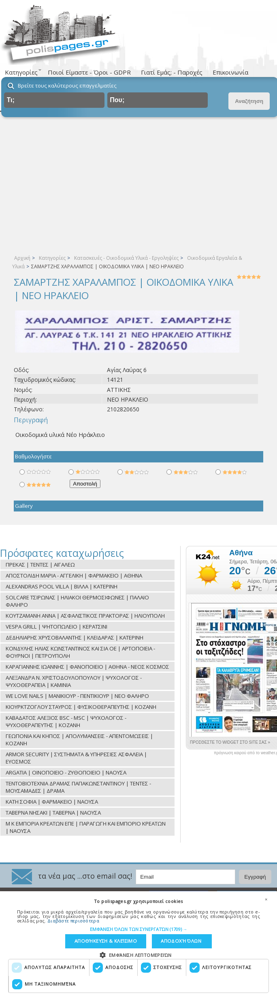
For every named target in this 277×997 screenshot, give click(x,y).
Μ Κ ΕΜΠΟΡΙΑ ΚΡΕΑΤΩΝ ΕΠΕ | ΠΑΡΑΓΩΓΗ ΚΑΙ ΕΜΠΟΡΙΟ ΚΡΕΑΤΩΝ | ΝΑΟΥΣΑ (86, 827)
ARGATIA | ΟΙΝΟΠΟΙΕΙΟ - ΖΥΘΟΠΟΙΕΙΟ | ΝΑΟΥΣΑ (66, 772)
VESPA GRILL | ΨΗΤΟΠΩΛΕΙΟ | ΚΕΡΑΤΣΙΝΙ (56, 626)
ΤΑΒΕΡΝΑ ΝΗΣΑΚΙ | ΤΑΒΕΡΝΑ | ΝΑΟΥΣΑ (53, 812)
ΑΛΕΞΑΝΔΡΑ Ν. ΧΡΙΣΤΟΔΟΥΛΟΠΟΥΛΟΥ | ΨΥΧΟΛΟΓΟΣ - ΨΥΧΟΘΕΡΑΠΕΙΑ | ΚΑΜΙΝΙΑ (74, 681)
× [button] (266, 898)
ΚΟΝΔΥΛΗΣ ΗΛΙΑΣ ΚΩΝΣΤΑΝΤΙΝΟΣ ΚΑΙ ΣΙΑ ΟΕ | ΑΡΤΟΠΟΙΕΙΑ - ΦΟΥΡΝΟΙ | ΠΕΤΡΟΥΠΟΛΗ (80, 652)
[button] (139, 929)
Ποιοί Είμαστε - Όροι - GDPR (89, 72)
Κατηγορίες (52, 258)
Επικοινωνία (230, 72)
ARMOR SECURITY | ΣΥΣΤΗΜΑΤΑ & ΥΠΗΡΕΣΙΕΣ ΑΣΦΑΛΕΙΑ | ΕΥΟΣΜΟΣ (76, 758)
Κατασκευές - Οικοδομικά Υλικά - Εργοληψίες (126, 258)
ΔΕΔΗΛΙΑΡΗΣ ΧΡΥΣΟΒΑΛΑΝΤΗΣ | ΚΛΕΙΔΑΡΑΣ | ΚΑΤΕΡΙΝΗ (74, 637)
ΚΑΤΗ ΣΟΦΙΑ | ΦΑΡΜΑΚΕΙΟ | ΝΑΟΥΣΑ (52, 801)
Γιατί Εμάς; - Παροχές (171, 72)
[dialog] (138, 944)
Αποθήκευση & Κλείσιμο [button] (105, 941)
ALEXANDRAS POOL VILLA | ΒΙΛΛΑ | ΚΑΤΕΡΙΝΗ (61, 586)
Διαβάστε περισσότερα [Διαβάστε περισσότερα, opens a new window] (73, 920)
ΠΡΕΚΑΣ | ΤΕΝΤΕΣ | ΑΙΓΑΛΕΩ (40, 564)
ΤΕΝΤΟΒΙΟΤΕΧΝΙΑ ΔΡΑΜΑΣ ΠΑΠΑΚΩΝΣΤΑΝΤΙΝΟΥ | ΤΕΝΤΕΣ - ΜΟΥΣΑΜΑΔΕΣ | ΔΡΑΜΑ (78, 787)
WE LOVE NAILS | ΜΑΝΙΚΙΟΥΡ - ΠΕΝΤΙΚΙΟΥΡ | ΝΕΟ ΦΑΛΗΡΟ (77, 696)
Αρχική (22, 258)
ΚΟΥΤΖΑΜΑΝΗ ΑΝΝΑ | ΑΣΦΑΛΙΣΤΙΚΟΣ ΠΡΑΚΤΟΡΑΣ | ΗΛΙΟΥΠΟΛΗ (85, 615)
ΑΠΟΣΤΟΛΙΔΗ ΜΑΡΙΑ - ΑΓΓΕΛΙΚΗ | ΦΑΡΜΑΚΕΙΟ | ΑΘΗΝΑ (74, 575)
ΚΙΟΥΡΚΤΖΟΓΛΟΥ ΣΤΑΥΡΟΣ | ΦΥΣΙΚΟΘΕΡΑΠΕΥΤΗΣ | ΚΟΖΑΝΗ (81, 706)
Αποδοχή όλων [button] (180, 941)
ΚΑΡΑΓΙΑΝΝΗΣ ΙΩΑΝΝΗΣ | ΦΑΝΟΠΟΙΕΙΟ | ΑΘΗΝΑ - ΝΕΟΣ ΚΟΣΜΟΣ (87, 666)
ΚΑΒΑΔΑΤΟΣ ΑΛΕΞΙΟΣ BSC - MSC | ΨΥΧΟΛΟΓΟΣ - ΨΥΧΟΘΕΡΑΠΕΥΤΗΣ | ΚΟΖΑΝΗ (66, 721)
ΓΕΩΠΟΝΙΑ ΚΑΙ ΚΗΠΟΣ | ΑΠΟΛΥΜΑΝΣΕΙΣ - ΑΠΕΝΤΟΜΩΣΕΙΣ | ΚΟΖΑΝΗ (79, 739)
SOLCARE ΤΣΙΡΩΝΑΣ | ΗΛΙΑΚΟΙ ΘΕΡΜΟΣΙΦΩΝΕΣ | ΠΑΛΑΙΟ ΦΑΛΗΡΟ (77, 601)
